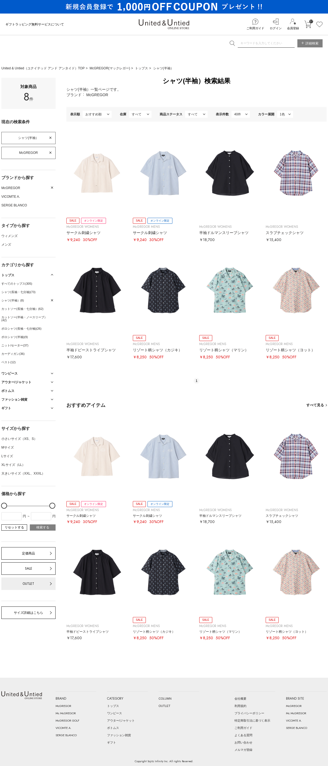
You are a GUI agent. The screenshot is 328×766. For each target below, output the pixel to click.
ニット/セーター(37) (14, 345)
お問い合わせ (243, 742)
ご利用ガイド (255, 28)
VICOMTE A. (10, 197)
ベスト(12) (8, 362)
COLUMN (165, 698)
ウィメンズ (9, 236)
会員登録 (293, 28)
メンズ (6, 244)
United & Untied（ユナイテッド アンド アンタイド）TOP (43, 68)
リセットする (14, 527)
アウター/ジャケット (121, 720)
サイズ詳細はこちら (28, 613)
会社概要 (240, 698)
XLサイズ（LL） (13, 465)
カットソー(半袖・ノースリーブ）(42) (24, 319)
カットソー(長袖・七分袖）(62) (22, 308)
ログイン (276, 28)
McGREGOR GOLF (67, 720)
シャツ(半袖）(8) (12, 300)
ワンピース (114, 713)
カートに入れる (307, 24)
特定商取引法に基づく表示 (252, 720)
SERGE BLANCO (14, 205)
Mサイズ (7, 447)
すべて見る (315, 405)
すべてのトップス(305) (16, 283)
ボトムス (113, 727)
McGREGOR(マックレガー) (110, 68)
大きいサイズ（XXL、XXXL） (23, 473)
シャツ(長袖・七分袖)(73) (18, 292)
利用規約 (240, 705)
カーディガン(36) (13, 353)
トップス (141, 68)
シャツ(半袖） (163, 68)
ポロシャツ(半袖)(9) (14, 337)
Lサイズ (7, 456)
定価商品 (28, 553)
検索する (42, 527)
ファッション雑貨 (119, 735)
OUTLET (28, 583)
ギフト (111, 742)
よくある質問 (243, 735)
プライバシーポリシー (249, 713)
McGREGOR (28, 153)
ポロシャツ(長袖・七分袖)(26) (21, 328)
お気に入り (319, 24)
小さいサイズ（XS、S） (19, 439)
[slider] (4, 506)
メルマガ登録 (243, 749)
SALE (28, 568)
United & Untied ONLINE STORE (164, 24)
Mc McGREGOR (66, 713)
